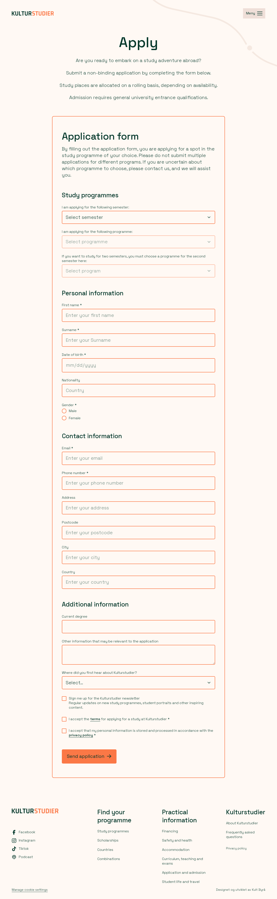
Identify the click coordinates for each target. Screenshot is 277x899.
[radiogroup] (138, 414)
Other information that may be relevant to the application (110, 641)
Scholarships (107, 840)
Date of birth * (74, 355)
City (65, 547)
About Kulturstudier (242, 823)
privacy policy (81, 735)
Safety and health (177, 840)
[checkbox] (64, 698)
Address (68, 497)
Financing (170, 831)
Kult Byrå (258, 890)
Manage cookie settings (30, 890)
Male (73, 411)
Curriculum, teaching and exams (182, 861)
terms (95, 719)
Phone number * (75, 473)
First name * (72, 305)
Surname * (70, 330)
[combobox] (138, 217)
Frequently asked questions (240, 834)
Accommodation (175, 849)
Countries (105, 849)
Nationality (71, 380)
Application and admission (184, 872)
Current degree (74, 616)
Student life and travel (180, 881)
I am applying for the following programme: (97, 232)
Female (75, 418)
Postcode (70, 522)
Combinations (108, 859)
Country (68, 572)
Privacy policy (236, 848)
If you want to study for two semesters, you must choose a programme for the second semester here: (133, 258)
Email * (67, 448)
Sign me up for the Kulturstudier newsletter (104, 698)
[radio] (64, 411)
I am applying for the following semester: (95, 207)
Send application (89, 756)
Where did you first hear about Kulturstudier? (99, 673)
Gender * (69, 405)
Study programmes (113, 831)
